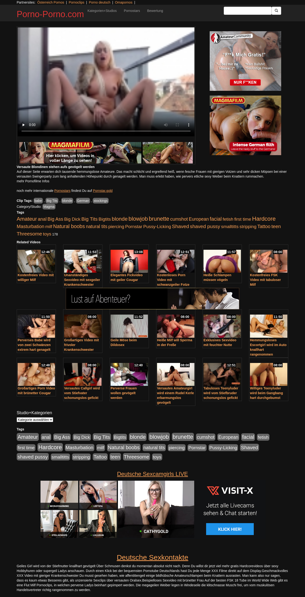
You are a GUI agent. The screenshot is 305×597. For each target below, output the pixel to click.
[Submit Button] (276, 11)
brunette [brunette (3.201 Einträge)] (159, 219)
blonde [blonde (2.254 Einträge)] (119, 219)
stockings (100, 201)
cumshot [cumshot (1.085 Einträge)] (179, 219)
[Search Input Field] (248, 11)
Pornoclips (76, 2)
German (83, 201)
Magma (49, 207)
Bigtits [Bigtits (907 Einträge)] (105, 219)
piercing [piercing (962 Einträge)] (116, 226)
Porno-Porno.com (50, 14)
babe (38, 201)
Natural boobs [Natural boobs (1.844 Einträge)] (69, 226)
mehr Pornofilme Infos (33, 181)
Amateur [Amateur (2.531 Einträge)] (27, 219)
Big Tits (51, 201)
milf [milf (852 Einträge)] (48, 226)
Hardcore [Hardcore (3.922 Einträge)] (264, 218)
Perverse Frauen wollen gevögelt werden (124, 393)
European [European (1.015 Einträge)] (199, 219)
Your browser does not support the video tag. (106, 81)
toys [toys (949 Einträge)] (47, 233)
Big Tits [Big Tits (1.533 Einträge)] (89, 219)
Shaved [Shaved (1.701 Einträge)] (180, 226)
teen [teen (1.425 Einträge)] (276, 226)
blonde (67, 201)
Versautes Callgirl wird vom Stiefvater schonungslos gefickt (82, 393)
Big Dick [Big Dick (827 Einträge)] (72, 219)
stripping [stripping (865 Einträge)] (247, 226)
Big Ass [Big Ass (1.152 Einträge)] (55, 219)
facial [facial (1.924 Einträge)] (216, 219)
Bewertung (155, 11)
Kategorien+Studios (102, 11)
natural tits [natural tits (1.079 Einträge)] (96, 226)
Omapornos (123, 2)
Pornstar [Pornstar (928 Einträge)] (133, 226)
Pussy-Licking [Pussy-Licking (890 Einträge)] (157, 226)
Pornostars (132, 11)
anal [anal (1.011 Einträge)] (42, 219)
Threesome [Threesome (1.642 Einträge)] (29, 233)
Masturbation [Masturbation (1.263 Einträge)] (30, 226)
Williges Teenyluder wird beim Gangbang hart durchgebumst (266, 393)
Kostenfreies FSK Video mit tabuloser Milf (265, 279)
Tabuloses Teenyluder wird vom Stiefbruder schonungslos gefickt (220, 393)
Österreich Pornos (50, 2)
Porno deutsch (99, 2)
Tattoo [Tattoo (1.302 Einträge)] (263, 226)
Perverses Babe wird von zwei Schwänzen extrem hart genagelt (34, 345)
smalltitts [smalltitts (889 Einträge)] (230, 226)
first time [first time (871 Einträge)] (242, 219)
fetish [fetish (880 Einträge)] (228, 219)
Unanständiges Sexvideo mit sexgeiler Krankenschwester (82, 279)
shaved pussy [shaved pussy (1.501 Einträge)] (205, 226)
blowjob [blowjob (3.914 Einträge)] (138, 218)
